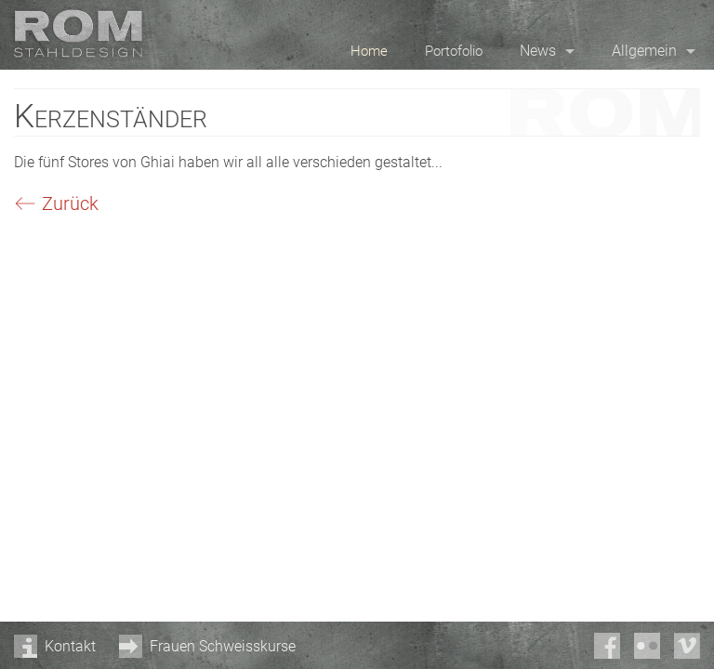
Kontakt (70, 646)
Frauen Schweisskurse (223, 646)
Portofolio (454, 51)
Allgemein (644, 50)
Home (369, 51)
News (538, 50)
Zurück (70, 203)
